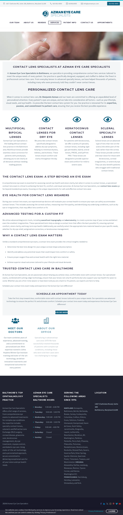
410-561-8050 (57, 4)
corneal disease (9, 435)
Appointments (104, 22)
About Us (29, 22)
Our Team (14, 22)
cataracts (6, 429)
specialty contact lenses (12, 426)
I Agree (111, 511)
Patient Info (69, 22)
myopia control (18, 444)
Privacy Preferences (96, 511)
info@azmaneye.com (91, 4)
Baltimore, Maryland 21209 (106, 410)
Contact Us (87, 22)
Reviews (42, 22)
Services (54, 22)
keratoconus (12, 438)
